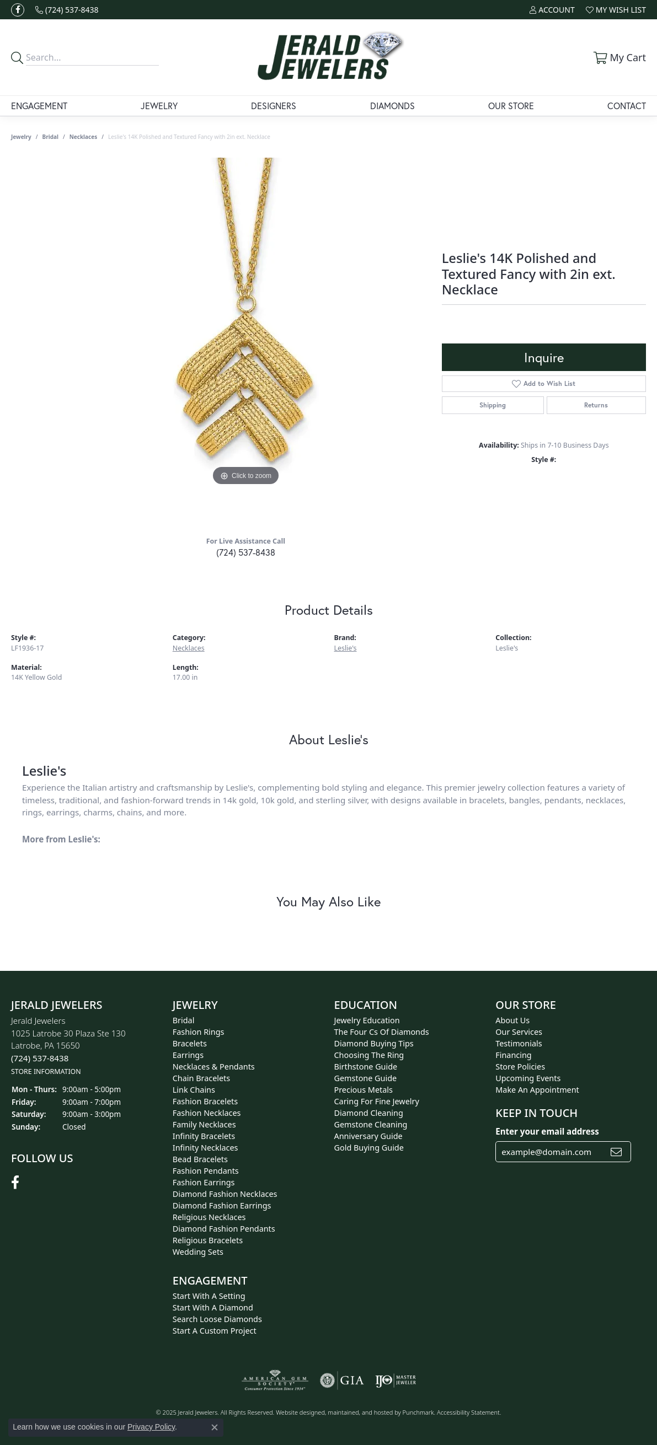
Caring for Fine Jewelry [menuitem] (376, 1101)
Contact (626, 105)
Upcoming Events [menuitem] (527, 1078)
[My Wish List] (616, 9)
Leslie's (345, 648)
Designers (273, 105)
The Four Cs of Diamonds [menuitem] (381, 1032)
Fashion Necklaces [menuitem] (207, 1113)
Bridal (50, 137)
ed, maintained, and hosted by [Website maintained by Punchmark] (360, 1412)
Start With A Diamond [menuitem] (213, 1307)
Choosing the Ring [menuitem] (369, 1055)
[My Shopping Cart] (618, 57)
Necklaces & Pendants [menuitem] (214, 1066)
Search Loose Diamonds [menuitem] (217, 1319)
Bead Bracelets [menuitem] (200, 1159)
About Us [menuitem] (512, 1020)
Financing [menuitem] (513, 1055)
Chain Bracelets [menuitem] (201, 1078)
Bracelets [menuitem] (190, 1043)
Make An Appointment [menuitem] (537, 1089)
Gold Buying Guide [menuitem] (369, 1147)
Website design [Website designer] (297, 1412)
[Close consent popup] (214, 1427)
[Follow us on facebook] (17, 10)
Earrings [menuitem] (188, 1055)
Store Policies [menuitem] (520, 1066)
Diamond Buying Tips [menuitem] (374, 1043)
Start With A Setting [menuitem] (209, 1296)
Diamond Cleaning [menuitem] (368, 1113)
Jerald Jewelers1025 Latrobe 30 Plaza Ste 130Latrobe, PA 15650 (68, 1045)
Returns (596, 405)
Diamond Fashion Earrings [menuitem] (222, 1205)
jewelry (21, 137)
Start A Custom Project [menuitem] (215, 1330)
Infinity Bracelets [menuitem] (204, 1136)
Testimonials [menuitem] (518, 1043)
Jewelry (159, 105)
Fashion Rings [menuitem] (199, 1032)
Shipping (492, 405)
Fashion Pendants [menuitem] (206, 1170)
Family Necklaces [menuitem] (204, 1124)
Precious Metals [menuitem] (363, 1089)
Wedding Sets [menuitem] (198, 1252)
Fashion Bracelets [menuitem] (205, 1101)
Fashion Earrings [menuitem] (204, 1182)
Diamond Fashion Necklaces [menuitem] (225, 1194)
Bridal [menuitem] (184, 1020)
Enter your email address (547, 1131)
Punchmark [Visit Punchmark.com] (418, 1412)
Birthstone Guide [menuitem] (366, 1066)
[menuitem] (275, 1380)
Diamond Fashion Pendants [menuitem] (224, 1228)
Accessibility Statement (468, 1412)
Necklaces (84, 137)
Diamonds (392, 105)
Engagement (39, 105)
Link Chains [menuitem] (194, 1089)
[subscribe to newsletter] (616, 1152)
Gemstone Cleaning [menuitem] (371, 1124)
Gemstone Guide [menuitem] (365, 1078)
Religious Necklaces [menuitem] (209, 1217)
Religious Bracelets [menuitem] (208, 1240)
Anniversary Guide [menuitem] (368, 1136)
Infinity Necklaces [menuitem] (205, 1147)
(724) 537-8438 (245, 552)
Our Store (511, 105)
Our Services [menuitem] (518, 1032)
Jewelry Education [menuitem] (367, 1020)
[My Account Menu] (552, 9)
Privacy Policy (151, 1426)
